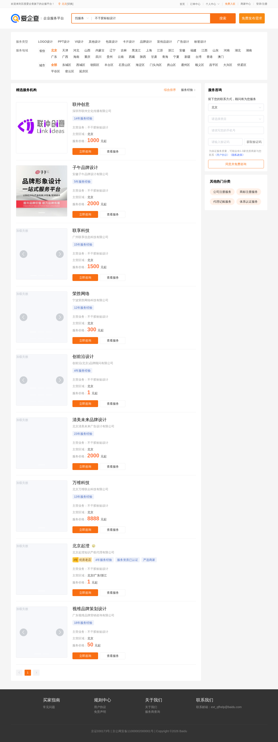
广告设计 (183, 41)
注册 (264, 3)
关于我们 (151, 707)
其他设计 (95, 41)
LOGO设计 (45, 41)
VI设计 (79, 41)
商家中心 (246, 4)
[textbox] (164, 18)
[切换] (70, 3)
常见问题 (49, 707)
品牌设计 (146, 41)
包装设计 (112, 41)
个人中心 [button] (213, 4)
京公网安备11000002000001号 (133, 731)
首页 (182, 4)
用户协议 (100, 707)
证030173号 (102, 731)
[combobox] (153, 18)
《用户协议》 (221, 154)
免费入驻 (230, 4)
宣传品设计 (164, 41)
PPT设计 (64, 41)
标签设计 (200, 41)
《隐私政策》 (237, 154)
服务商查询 (152, 711)
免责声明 (100, 711)
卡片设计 (129, 41)
